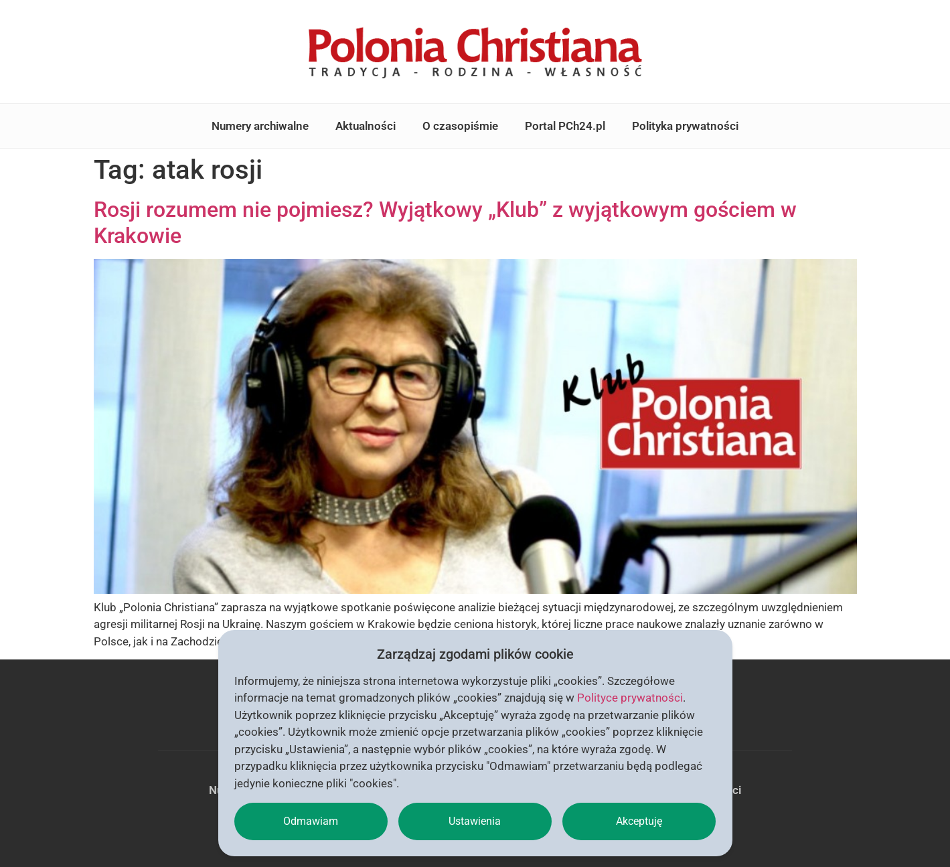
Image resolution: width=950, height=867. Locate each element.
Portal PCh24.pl (565, 126)
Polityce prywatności (630, 697)
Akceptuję (639, 821)
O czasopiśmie (460, 126)
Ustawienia (475, 821)
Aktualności (365, 126)
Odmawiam (310, 821)
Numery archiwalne (260, 126)
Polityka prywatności (685, 126)
